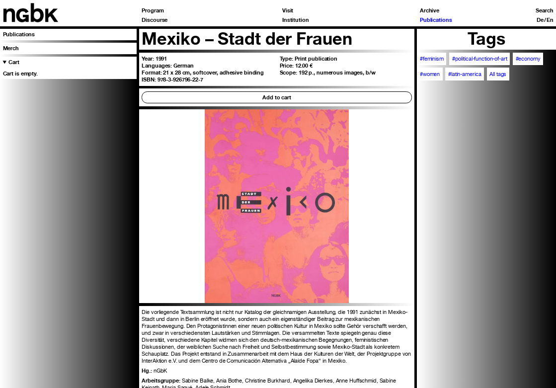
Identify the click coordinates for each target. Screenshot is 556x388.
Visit (287, 10)
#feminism (432, 58)
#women (430, 74)
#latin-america (464, 74)
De (540, 20)
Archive (429, 10)
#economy (528, 58)
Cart (13, 62)
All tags (497, 74)
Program (152, 10)
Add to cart (276, 97)
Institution (295, 20)
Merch (11, 48)
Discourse (154, 20)
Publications (436, 20)
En (550, 20)
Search (544, 10)
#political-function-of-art (479, 58)
